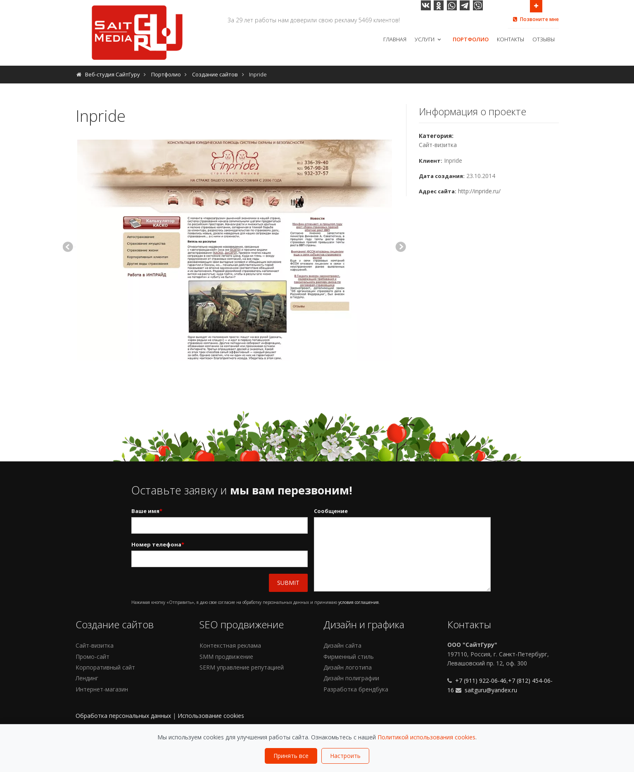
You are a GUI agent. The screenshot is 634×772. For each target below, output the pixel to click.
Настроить (345, 756)
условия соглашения (358, 602)
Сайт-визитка (438, 145)
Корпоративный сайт (105, 667)
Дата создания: (442, 176)
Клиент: (430, 160)
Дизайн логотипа (347, 667)
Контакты (510, 39)
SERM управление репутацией (241, 667)
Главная (394, 39)
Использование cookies (211, 716)
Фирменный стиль (348, 656)
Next (400, 248)
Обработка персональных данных (123, 716)
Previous (68, 248)
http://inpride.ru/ (479, 191)
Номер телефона (157, 545)
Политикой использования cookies (426, 737)
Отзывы (543, 39)
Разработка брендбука (355, 689)
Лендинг (87, 678)
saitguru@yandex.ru (491, 690)
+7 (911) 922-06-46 (480, 680)
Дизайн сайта (342, 645)
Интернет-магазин (102, 689)
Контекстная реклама (230, 645)
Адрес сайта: (437, 191)
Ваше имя (146, 511)
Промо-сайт (92, 656)
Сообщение (331, 511)
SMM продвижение (226, 656)
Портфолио (471, 39)
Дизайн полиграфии (351, 678)
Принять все (291, 756)
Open (536, 5)
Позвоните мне (535, 19)
